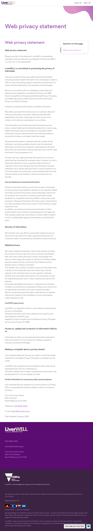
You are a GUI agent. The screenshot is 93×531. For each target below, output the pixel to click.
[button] (87, 3)
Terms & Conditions (23, 509)
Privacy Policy (9, 509)
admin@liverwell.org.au (20, 411)
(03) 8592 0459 (20, 406)
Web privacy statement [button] (72, 50)
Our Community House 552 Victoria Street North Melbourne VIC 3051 (16, 454)
